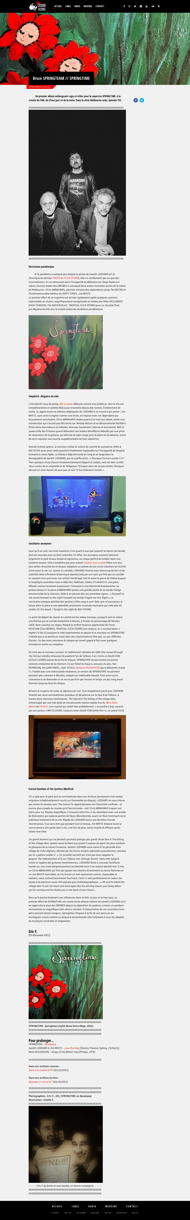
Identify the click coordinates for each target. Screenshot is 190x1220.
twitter (67, 1213)
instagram (81, 1213)
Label (68, 6)
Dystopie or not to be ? (41, 1081)
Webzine (88, 6)
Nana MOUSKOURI (89, 667)
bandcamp (95, 1213)
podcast (135, 1213)
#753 (41, 1070)
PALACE (43, 706)
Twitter (142, 100)
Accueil (58, 6)
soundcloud (121, 1213)
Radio (77, 6)
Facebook (135, 100)
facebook (55, 1213)
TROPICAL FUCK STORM (65, 278)
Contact (100, 6)
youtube (107, 1213)
